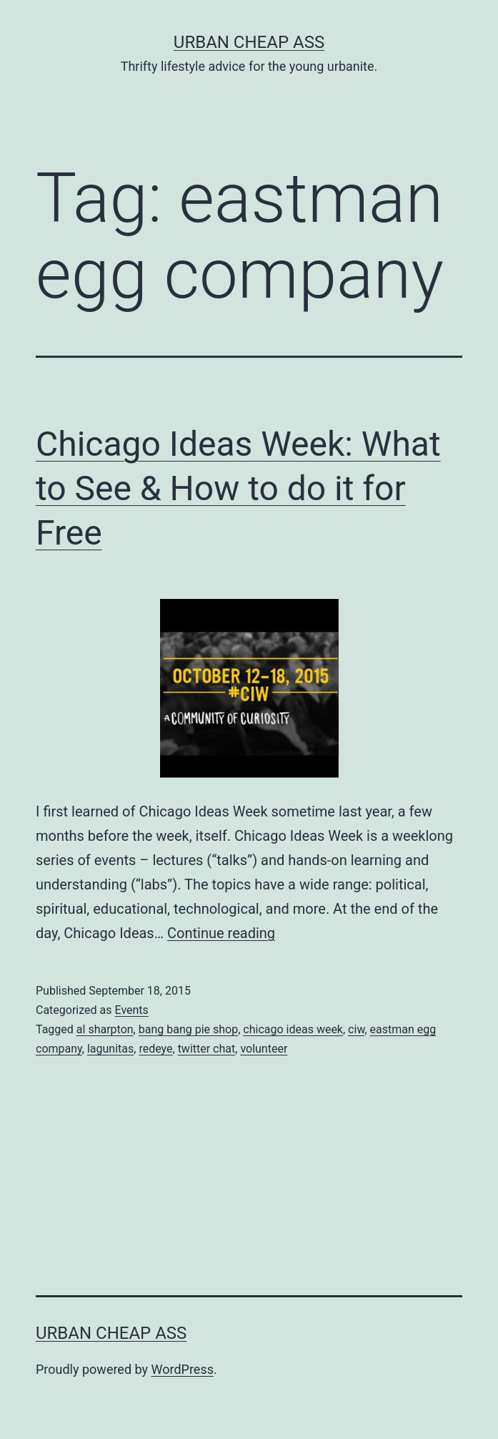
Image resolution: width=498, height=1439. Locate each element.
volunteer (263, 1048)
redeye (155, 1048)
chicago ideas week (293, 1029)
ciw (356, 1029)
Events (131, 1010)
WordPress (182, 1369)
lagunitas (110, 1048)
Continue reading (221, 933)
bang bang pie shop (188, 1029)
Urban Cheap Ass (249, 42)
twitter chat (207, 1048)
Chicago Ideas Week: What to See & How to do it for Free (238, 489)
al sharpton (105, 1029)
